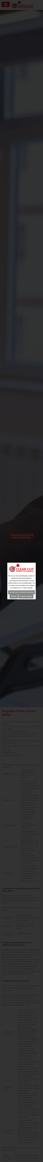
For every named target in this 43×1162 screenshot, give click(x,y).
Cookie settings (26, 596)
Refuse (14, 596)
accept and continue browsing (21, 592)
